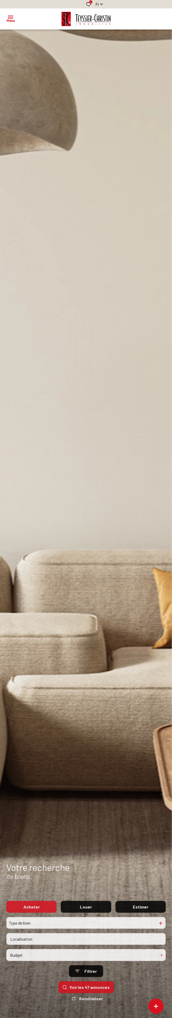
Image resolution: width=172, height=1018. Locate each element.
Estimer (140, 915)
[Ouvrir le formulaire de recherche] (86, 980)
